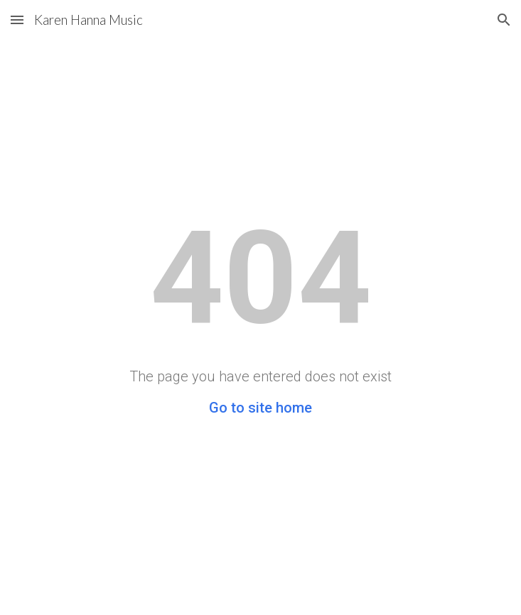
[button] (17, 19)
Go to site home (260, 407)
